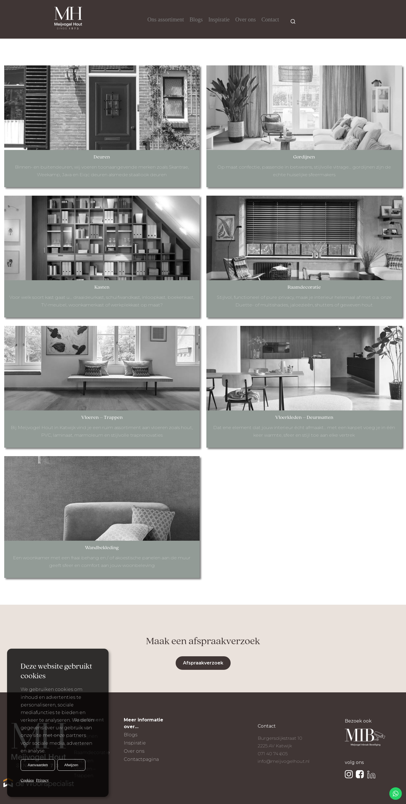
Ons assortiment (165, 19)
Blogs (196, 19)
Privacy (42, 780)
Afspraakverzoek (203, 663)
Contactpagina (141, 759)
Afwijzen (71, 765)
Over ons (245, 19)
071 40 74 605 (273, 753)
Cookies (27, 780)
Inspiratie (219, 19)
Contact (270, 19)
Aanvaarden (38, 765)
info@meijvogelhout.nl (284, 761)
